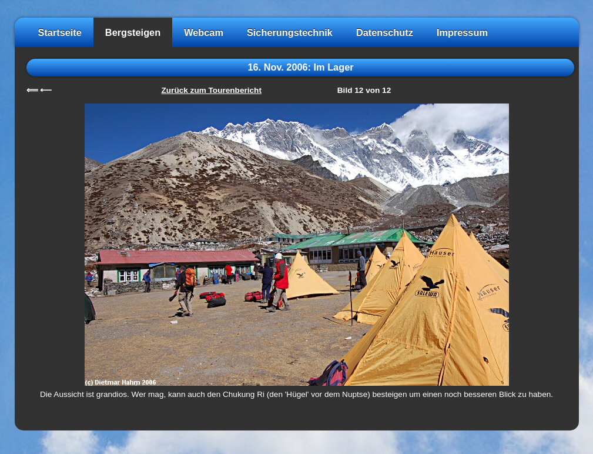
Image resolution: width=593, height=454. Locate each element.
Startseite (60, 32)
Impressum (462, 32)
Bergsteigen (132, 32)
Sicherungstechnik (290, 32)
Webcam (203, 32)
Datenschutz (384, 32)
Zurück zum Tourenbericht (212, 90)
